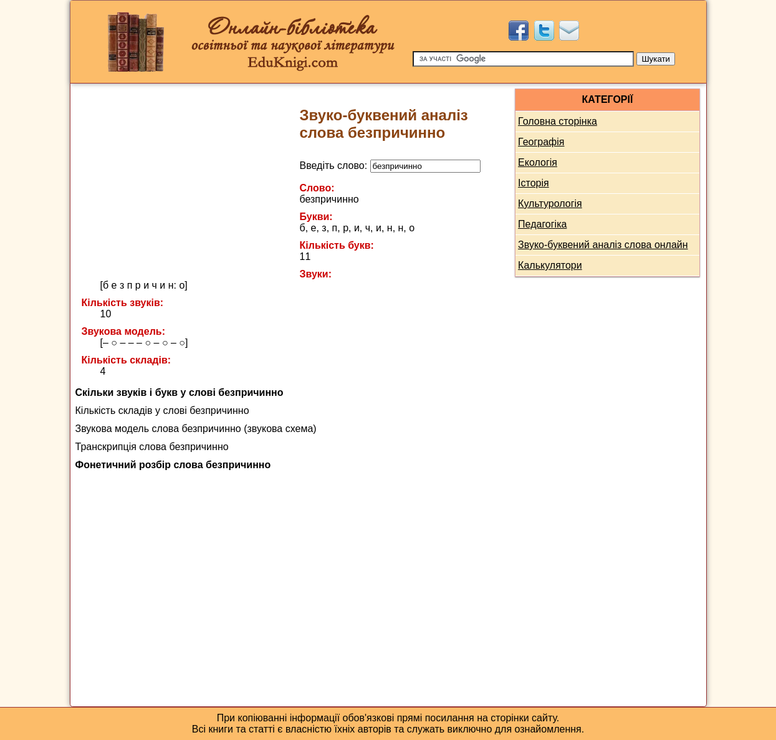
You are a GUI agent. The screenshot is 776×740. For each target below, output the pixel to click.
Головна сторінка (557, 121)
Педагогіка (542, 224)
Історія (533, 183)
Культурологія (550, 203)
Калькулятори (550, 265)
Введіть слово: (390, 165)
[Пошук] (523, 59)
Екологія (537, 162)
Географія (541, 142)
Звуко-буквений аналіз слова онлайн (603, 244)
